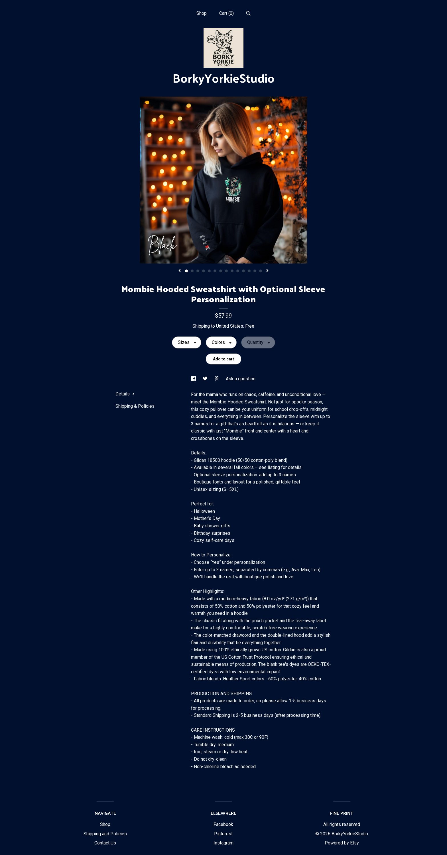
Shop (201, 13)
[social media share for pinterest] (217, 378)
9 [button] (232, 271)
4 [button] (203, 271)
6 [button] (215, 271)
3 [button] (197, 271)
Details (125, 394)
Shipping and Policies (105, 833)
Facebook (223, 824)
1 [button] (186, 271)
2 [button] (192, 271)
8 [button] (226, 271)
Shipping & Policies (135, 406)
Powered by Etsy (342, 843)
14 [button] (260, 271)
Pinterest (223, 833)
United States (229, 326)
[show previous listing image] (179, 271)
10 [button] (237, 271)
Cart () (226, 13)
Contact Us (105, 843)
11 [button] (243, 271)
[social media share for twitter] (206, 378)
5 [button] (209, 271)
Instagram (223, 843)
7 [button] (220, 271)
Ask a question (240, 378)
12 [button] (249, 271)
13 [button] (254, 271)
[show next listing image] (267, 271)
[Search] (248, 14)
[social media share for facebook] (194, 378)
